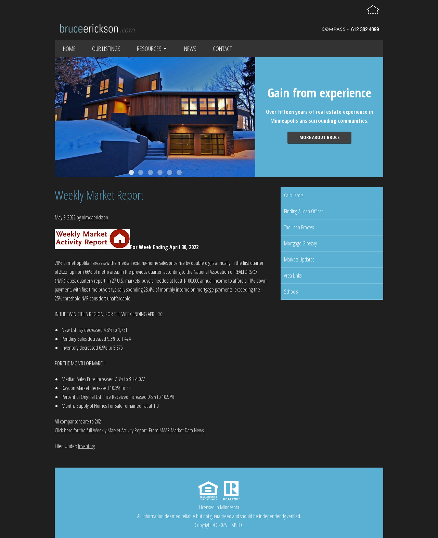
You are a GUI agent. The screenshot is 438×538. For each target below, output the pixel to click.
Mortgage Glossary (300, 243)
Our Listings (106, 48)
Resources (152, 48)
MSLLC (237, 525)
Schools (291, 291)
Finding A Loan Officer (303, 211)
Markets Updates (299, 259)
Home (69, 48)
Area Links (292, 275)
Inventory (86, 446)
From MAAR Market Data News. (176, 430)
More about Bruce (319, 137)
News (190, 48)
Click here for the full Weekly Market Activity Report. (101, 430)
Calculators (293, 195)
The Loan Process (299, 227)
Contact (222, 48)
